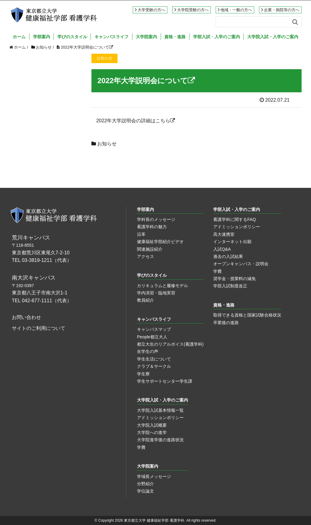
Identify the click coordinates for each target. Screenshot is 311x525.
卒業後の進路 (226, 322)
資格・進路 (175, 36)
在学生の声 (147, 351)
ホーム (19, 36)
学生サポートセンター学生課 (164, 381)
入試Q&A (222, 249)
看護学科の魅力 (152, 226)
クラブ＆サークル (154, 366)
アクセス (145, 256)
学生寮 (143, 373)
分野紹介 (145, 483)
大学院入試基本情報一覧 (160, 410)
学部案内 (41, 36)
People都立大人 (152, 336)
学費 (217, 271)
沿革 (141, 234)
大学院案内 (146, 36)
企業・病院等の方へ (281, 10)
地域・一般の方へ (236, 10)
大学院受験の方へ (193, 10)
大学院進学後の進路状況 (160, 439)
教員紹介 (145, 300)
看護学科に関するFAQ (234, 219)
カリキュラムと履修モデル (162, 285)
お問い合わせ (26, 317)
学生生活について (154, 359)
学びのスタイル (72, 36)
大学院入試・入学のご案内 (272, 36)
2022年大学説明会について (87, 47)
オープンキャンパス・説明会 (240, 263)
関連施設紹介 (149, 249)
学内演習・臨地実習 (156, 292)
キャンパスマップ (154, 329)
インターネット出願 (232, 241)
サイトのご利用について (38, 328)
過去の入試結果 (228, 256)
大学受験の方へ (151, 10)
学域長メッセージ (154, 476)
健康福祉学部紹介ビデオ (160, 241)
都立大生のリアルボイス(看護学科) (170, 344)
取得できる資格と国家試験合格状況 (247, 315)
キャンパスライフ (111, 36)
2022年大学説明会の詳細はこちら (135, 120)
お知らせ (107, 143)
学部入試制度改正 (230, 285)
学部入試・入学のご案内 (216, 36)
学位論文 (145, 491)
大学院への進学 (152, 432)
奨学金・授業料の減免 (234, 278)
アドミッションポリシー (236, 226)
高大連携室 (223, 234)
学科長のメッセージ (156, 219)
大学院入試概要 (152, 425)
